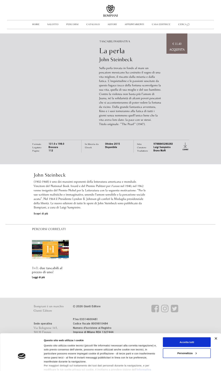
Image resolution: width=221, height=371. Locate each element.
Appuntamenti (134, 24)
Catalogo (93, 24)
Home (35, 24)
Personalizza (187, 335)
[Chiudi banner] (216, 320)
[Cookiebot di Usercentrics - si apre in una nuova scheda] (21, 364)
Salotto (52, 24)
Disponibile (111, 147)
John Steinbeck (115, 60)
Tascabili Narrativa (114, 41)
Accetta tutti (187, 324)
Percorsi (72, 24)
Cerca (182, 24)
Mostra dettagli (53, 364)
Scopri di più (41, 214)
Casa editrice (161, 24)
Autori (112, 24)
